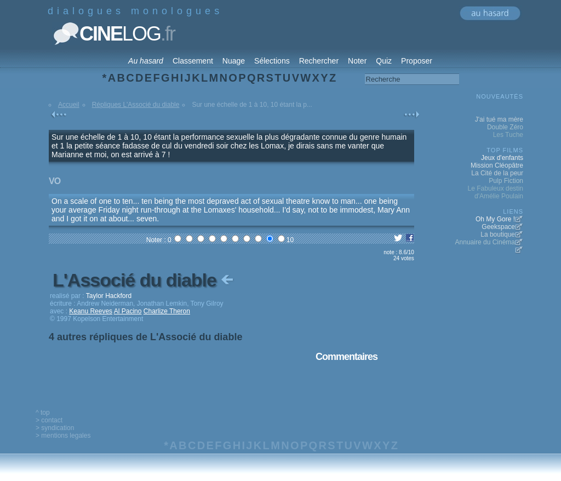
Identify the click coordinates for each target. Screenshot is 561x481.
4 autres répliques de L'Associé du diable (145, 336)
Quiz (384, 60)
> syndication (55, 428)
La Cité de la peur (497, 173)
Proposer (416, 60)
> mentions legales (63, 435)
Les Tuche (508, 135)
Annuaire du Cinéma (485, 242)
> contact (49, 420)
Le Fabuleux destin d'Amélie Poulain (495, 192)
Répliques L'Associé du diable (136, 104)
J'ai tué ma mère (499, 119)
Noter (357, 60)
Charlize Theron (167, 311)
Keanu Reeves (90, 311)
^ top (43, 412)
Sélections (272, 60)
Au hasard (145, 60)
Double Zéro (505, 127)
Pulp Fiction (506, 181)
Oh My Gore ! (495, 219)
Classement (193, 60)
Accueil (68, 104)
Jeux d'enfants (502, 158)
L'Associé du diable (144, 280)
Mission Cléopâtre (497, 165)
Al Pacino (128, 311)
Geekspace (498, 227)
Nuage (233, 60)
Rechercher (319, 60)
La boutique (497, 234)
